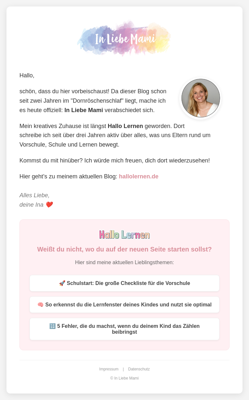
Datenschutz (139, 369)
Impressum (108, 369)
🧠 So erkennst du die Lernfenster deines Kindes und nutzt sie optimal (124, 304)
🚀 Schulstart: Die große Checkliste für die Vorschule (124, 283)
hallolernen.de (139, 176)
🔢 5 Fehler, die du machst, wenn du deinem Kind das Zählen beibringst (124, 329)
